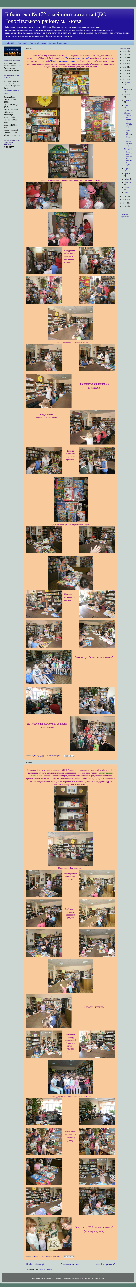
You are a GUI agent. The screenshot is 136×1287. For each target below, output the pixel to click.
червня (127, 169)
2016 (125, 196)
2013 (125, 206)
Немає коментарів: (53, 756)
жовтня (127, 95)
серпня (127, 105)
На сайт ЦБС (9, 43)
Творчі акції (22, 43)
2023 (125, 61)
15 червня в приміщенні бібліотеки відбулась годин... (128, 156)
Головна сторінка (70, 1264)
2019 (125, 73)
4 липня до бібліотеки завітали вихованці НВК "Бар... (128, 138)
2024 (125, 57)
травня (127, 174)
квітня (127, 179)
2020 (125, 70)
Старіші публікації (105, 1264)
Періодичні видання (38, 43)
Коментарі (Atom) (45, 1269)
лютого (127, 187)
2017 (125, 80)
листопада (128, 90)
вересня (128, 100)
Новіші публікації (35, 1264)
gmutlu (84, 1278)
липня (127, 110)
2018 (125, 76)
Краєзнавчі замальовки (58, 43)
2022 (125, 64)
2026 (125, 51)
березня (128, 182)
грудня (127, 82)
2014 (125, 203)
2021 (125, 67)
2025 (125, 54)
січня (127, 192)
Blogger (101, 1278)
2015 (125, 200)
